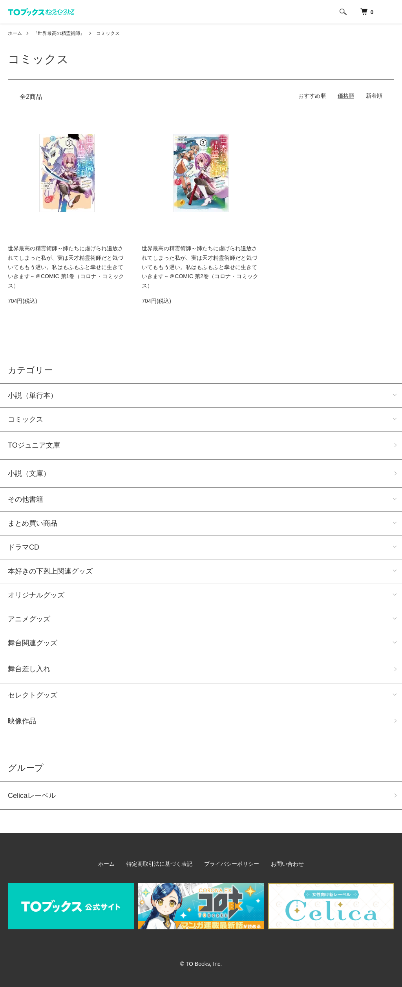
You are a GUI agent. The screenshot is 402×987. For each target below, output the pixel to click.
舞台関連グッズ (32, 643)
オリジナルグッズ (36, 595)
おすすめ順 (312, 96)
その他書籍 (25, 499)
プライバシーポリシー (231, 864)
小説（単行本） (32, 395)
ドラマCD (23, 547)
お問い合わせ (287, 864)
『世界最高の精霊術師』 (59, 33)
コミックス (108, 33)
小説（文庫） (29, 473)
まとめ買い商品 (32, 523)
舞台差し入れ (29, 669)
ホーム (15, 33)
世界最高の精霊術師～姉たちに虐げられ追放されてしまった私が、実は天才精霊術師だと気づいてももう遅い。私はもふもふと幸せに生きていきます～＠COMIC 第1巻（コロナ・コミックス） (66, 267)
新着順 (374, 96)
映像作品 (22, 721)
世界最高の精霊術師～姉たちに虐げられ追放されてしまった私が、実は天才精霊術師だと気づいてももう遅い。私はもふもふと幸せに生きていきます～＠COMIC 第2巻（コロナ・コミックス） (200, 267)
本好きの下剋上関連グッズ (50, 571)
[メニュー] (390, 12)
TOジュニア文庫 (34, 445)
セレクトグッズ (32, 695)
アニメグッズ (29, 619)
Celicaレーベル (32, 795)
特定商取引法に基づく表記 (159, 864)
